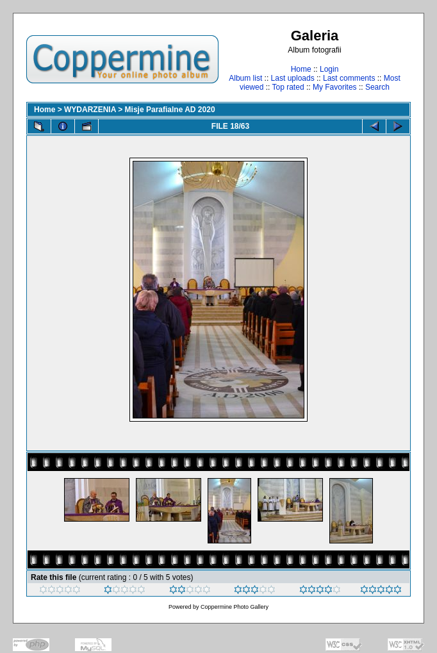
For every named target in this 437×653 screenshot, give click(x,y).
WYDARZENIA (90, 109)
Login (329, 69)
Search (377, 87)
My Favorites (335, 87)
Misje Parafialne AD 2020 (170, 109)
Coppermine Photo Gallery (234, 607)
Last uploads (293, 78)
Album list (245, 78)
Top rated (288, 87)
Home (301, 69)
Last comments (349, 78)
